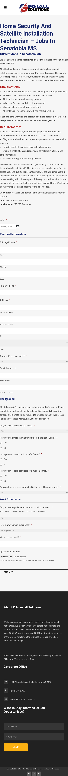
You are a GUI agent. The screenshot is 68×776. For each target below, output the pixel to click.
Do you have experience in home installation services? (26, 507)
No (5, 448)
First (2, 255)
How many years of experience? (16, 525)
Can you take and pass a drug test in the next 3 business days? (30, 487)
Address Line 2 (6, 324)
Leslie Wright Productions (52, 769)
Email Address (8, 368)
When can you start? (10, 537)
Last (2, 279)
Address (5, 300)
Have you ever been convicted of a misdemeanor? (24, 471)
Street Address (6, 312)
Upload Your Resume (10, 551)
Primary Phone (8, 286)
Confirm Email (6, 392)
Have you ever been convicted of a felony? (21, 454)
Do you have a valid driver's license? (17, 425)
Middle (3, 267)
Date (3, 220)
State (2, 349)
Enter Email (5, 381)
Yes (5, 443)
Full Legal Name (8, 242)
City (1, 336)
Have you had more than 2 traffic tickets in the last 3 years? (29, 438)
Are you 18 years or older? (13, 356)
